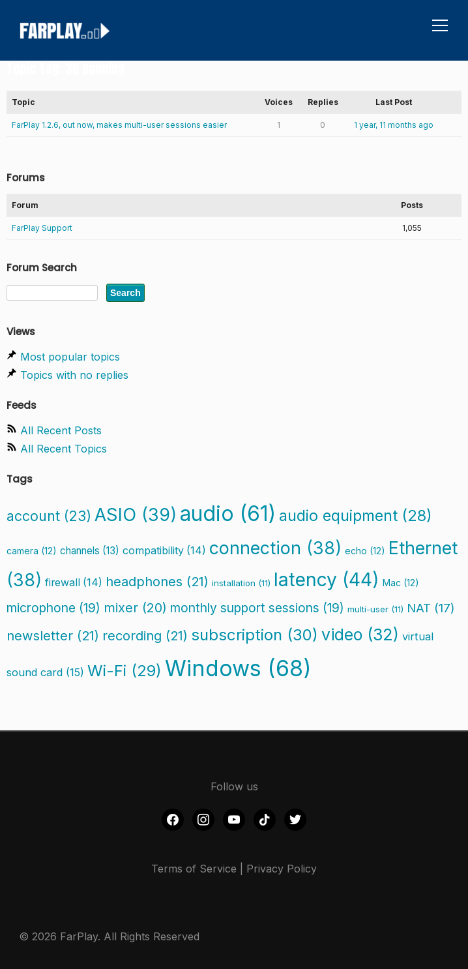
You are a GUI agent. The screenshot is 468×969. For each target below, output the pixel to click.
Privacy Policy (281, 868)
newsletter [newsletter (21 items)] (53, 635)
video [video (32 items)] (360, 634)
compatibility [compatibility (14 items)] (164, 550)
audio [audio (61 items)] (228, 513)
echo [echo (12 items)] (365, 550)
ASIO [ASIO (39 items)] (136, 515)
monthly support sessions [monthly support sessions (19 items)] (257, 608)
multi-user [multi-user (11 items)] (375, 609)
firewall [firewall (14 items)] (73, 582)
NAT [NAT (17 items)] (431, 608)
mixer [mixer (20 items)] (135, 608)
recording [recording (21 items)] (145, 635)
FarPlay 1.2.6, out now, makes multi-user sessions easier (119, 125)
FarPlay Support (42, 228)
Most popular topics (70, 356)
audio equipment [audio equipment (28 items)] (355, 515)
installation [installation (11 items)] (241, 583)
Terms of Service (194, 868)
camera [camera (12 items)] (32, 550)
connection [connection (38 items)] (275, 547)
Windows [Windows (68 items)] (238, 668)
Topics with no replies (74, 374)
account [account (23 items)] (49, 515)
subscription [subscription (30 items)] (254, 634)
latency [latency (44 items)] (326, 580)
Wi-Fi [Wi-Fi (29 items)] (124, 670)
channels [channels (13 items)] (89, 550)
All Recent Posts (61, 430)
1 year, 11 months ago (393, 125)
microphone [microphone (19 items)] (53, 608)
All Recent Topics (63, 448)
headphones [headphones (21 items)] (157, 581)
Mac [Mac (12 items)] (401, 582)
